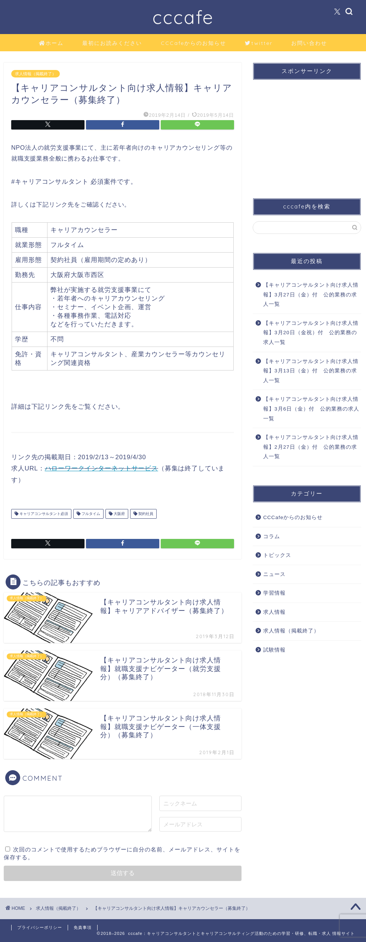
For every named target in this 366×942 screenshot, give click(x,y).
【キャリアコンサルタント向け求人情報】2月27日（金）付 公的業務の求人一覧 (311, 447)
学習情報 (274, 593)
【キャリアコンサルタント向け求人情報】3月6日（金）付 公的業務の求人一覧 (311, 408)
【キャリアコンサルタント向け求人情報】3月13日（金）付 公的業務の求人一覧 (311, 371)
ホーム (51, 43)
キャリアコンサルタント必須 (43, 514)
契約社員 (145, 514)
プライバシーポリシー (39, 927)
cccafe (183, 17)
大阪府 (119, 514)
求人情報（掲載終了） (35, 73)
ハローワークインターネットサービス (101, 468)
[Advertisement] (305, 132)
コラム (271, 536)
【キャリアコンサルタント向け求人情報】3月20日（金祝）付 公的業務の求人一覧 (311, 332)
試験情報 (274, 650)
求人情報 (274, 612)
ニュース (274, 574)
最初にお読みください (112, 43)
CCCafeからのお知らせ (193, 43)
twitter (259, 43)
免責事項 (83, 927)
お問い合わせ (309, 43)
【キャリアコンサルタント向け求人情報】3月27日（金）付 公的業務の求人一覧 (311, 294)
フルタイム (90, 514)
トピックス (277, 555)
